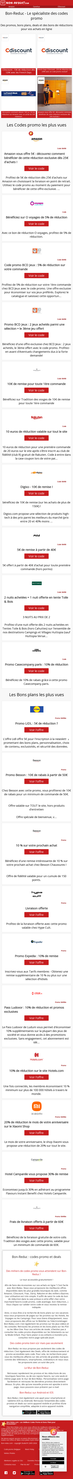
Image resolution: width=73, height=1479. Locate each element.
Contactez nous (10, 1464)
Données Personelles (35, 1460)
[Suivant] (68, 739)
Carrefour (36, 7)
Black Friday (29, 1449)
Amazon (12, 7)
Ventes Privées (9, 1453)
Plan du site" (25, 1464)
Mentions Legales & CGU (13, 1460)
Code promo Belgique (12, 1449)
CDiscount (61, 7)
